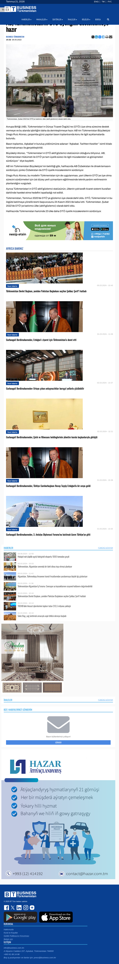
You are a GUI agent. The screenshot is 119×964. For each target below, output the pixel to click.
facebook (7, 908)
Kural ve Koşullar (11, 933)
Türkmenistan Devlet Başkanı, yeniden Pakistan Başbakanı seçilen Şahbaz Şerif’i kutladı (46, 291)
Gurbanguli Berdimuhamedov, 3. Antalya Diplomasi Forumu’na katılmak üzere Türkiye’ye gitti (48, 534)
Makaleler (41, 19)
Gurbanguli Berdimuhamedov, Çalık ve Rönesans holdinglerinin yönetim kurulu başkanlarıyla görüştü (51, 437)
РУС (110, 2)
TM (103, 2)
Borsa (98, 19)
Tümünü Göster (105, 548)
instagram (25, 908)
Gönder (58, 742)
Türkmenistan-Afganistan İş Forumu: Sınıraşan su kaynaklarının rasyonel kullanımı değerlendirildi (55, 586)
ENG (96, 2)
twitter (13, 908)
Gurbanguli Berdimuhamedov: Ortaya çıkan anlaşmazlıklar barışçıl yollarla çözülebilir (45, 388)
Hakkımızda (8, 929)
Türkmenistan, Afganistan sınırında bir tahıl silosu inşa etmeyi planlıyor (45, 566)
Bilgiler (86, 19)
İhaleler (8, 700)
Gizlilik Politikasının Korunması (16, 936)
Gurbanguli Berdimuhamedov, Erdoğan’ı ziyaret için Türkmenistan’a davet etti (41, 340)
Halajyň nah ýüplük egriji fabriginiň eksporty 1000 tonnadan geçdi (43, 556)
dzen (32, 908)
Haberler (8, 548)
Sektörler (57, 19)
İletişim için (8, 939)
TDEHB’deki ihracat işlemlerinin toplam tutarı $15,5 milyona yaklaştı (44, 606)
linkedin (19, 908)
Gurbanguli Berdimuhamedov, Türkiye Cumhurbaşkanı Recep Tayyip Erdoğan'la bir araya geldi (48, 486)
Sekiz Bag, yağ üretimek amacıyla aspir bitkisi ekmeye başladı (42, 616)
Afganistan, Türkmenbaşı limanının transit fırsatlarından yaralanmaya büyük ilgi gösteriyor (52, 576)
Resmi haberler (12, 286)
